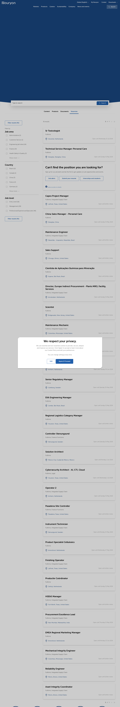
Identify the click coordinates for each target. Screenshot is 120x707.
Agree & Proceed (64, 361)
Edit (51, 361)
